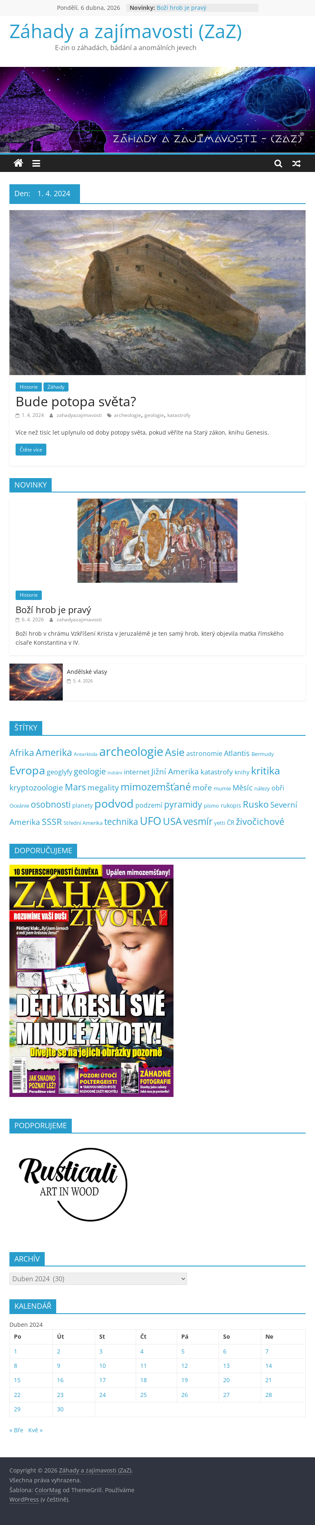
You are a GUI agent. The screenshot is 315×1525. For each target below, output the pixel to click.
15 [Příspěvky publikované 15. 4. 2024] (17, 1380)
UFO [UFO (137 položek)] (150, 820)
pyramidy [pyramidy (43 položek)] (183, 804)
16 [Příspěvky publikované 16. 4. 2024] (60, 1380)
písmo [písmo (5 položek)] (211, 805)
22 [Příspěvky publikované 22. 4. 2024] (17, 1395)
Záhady (56, 386)
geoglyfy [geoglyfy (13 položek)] (59, 771)
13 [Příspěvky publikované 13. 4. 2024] (226, 1365)
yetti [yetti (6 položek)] (219, 823)
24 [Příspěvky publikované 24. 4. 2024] (102, 1395)
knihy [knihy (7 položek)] (242, 772)
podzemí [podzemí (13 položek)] (148, 805)
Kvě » (35, 1430)
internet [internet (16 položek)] (137, 771)
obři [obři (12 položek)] (278, 787)
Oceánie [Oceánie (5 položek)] (19, 805)
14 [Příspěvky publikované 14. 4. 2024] (268, 1365)
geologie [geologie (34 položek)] (90, 771)
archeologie (127, 415)
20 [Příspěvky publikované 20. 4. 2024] (226, 1380)
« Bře (16, 1430)
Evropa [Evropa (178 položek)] (27, 770)
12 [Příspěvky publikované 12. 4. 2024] (184, 1365)
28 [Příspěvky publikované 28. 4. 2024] (268, 1395)
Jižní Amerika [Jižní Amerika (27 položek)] (175, 771)
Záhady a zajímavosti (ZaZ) (125, 31)
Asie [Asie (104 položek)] (175, 752)
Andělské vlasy (87, 671)
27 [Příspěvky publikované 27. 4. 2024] (226, 1395)
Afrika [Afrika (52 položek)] (21, 752)
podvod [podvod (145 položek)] (114, 803)
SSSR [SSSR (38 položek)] (52, 821)
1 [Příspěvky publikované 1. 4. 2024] (15, 1351)
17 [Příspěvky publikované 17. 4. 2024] (102, 1380)
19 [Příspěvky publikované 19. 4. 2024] (184, 1380)
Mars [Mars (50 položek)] (75, 787)
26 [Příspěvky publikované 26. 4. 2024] (184, 1395)
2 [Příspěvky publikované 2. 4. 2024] (58, 1351)
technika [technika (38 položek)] (121, 821)
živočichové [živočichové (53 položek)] (260, 821)
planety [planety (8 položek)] (82, 805)
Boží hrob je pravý (181, 7)
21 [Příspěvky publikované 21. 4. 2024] (268, 1380)
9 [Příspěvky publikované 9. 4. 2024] (58, 1365)
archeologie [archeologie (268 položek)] (131, 751)
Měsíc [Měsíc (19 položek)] (243, 787)
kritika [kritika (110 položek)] (265, 770)
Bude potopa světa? (76, 401)
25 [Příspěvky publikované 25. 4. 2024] (143, 1395)
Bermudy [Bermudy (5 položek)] (262, 754)
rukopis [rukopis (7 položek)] (231, 805)
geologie (154, 415)
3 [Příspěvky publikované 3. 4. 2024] (101, 1351)
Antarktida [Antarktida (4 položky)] (86, 754)
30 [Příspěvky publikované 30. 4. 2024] (60, 1409)
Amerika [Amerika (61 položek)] (54, 752)
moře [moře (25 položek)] (202, 787)
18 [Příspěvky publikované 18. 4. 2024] (143, 1380)
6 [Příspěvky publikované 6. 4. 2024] (224, 1351)
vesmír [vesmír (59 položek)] (197, 821)
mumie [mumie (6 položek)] (222, 788)
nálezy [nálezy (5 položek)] (262, 788)
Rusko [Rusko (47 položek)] (256, 804)
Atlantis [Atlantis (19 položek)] (237, 753)
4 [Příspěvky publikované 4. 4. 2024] (142, 1351)
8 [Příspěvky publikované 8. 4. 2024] (15, 1365)
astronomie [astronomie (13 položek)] (204, 753)
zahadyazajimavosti (80, 415)
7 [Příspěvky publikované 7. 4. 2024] (267, 1351)
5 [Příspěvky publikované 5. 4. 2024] (183, 1351)
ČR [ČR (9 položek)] (230, 822)
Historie (29, 386)
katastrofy (178, 415)
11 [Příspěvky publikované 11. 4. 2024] (143, 1365)
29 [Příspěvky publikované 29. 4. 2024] (17, 1409)
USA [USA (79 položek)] (172, 821)
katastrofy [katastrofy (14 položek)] (217, 771)
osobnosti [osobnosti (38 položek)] (51, 804)
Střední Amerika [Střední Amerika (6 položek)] (83, 823)
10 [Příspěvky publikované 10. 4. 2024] (102, 1365)
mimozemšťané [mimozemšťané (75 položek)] (156, 786)
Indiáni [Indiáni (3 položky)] (114, 773)
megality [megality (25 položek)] (103, 787)
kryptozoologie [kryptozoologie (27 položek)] (36, 787)
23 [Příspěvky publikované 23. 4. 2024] (60, 1395)
